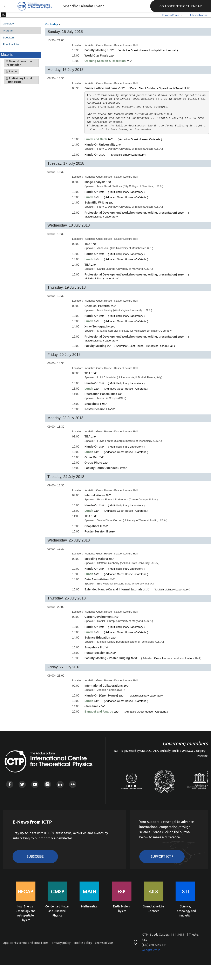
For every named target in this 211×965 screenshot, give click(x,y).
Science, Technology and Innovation (185, 910)
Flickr (72, 784)
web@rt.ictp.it (151, 950)
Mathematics (89, 906)
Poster (11, 71)
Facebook (9, 784)
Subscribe (35, 856)
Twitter (22, 784)
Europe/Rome (170, 15)
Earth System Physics (121, 909)
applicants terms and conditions (25, 942)
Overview (8, 23)
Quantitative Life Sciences (153, 909)
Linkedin (60, 784)
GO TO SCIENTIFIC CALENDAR (180, 6)
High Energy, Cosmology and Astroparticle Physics (25, 910)
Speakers (8, 37)
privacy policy (61, 942)
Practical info (11, 44)
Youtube (34, 784)
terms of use (104, 942)
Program (8, 30)
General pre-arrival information (19, 63)
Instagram (47, 784)
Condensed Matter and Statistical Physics (57, 910)
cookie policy (83, 942)
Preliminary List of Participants (19, 80)
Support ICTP (162, 856)
